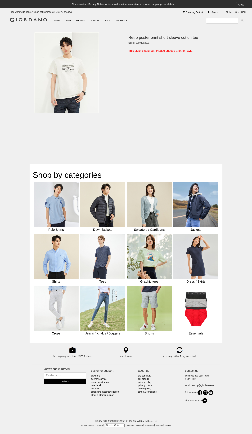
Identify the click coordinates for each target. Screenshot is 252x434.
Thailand (168, 425)
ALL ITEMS (121, 20)
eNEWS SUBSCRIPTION (57, 369)
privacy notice (145, 385)
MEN (68, 20)
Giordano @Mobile (87, 425)
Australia (99, 425)
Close (241, 4)
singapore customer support (105, 392)
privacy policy (145, 382)
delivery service (99, 379)
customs (95, 388)
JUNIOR (94, 20)
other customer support (102, 395)
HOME (57, 20)
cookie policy (144, 388)
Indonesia (130, 425)
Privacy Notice (96, 4)
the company (144, 375)
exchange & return (100, 382)
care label (96, 385)
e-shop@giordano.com (203, 385)
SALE (107, 20)
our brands (143, 379)
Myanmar (159, 425)
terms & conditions (147, 392)
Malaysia (139, 425)
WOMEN (80, 20)
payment (95, 375)
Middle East (149, 425)
